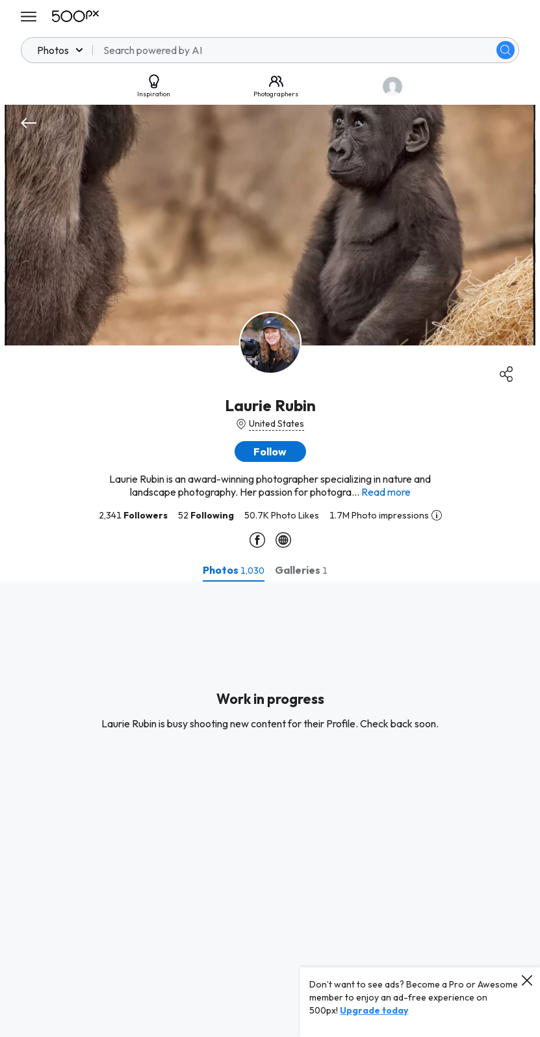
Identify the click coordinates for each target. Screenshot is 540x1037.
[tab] (234, 570)
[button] (270, 451)
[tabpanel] (270, 809)
